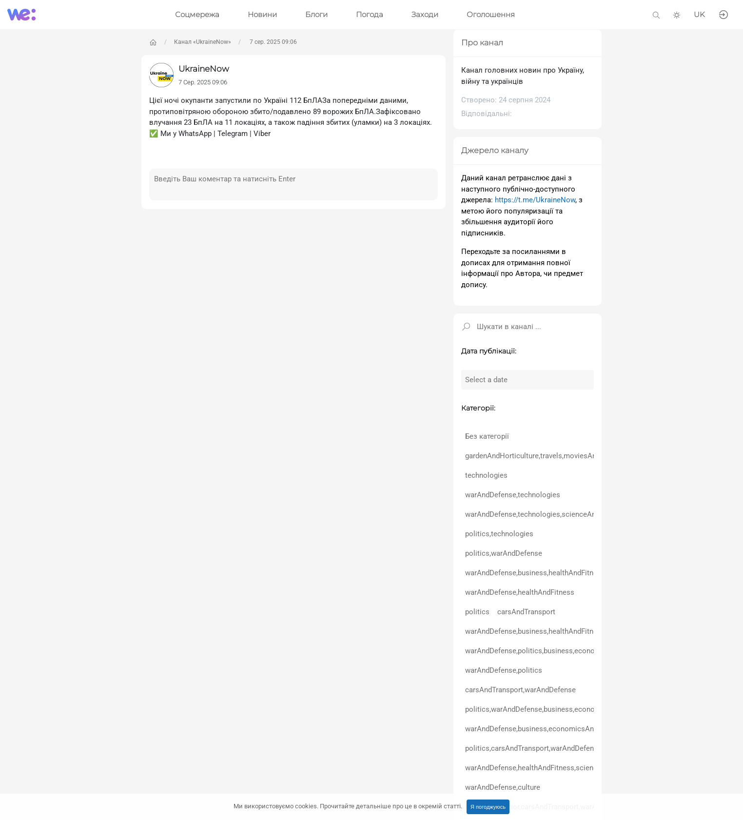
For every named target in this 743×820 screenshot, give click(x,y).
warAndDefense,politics (503, 670)
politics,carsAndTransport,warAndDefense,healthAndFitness (562, 748)
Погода (369, 14)
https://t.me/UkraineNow (535, 199)
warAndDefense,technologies (512, 494)
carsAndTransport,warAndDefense (520, 689)
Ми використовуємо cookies (348, 806)
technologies (486, 475)
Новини (262, 14)
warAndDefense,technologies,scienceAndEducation (548, 514)
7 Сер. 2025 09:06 (202, 82)
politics (477, 611)
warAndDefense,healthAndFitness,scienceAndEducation (555, 767)
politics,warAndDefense (503, 553)
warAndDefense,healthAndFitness (519, 592)
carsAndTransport (526, 611)
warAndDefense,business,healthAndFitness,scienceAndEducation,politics (584, 631)
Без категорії (487, 436)
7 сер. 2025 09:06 (272, 42)
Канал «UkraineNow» (202, 42)
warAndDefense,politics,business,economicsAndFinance (557, 650)
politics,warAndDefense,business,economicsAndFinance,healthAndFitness (586, 709)
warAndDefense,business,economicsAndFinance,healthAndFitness (573, 728)
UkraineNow (203, 69)
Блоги (316, 14)
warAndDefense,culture (502, 787)
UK (699, 14)
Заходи (424, 14)
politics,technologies (499, 533)
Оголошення (491, 14)
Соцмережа (197, 14)
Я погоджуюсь (488, 807)
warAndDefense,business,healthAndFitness (535, 572)
